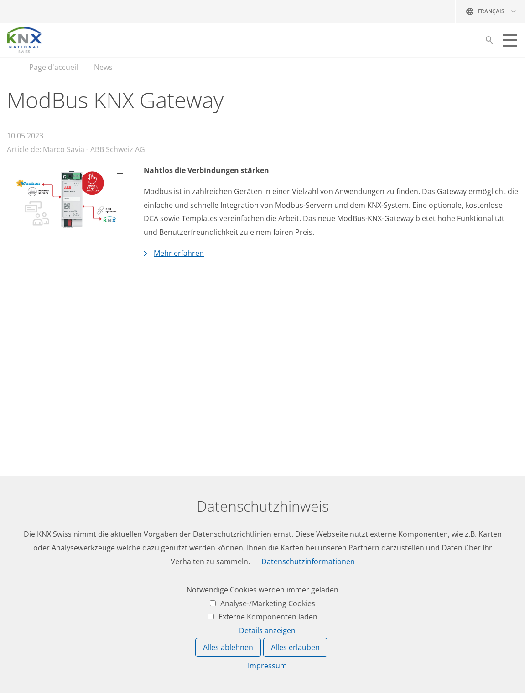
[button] (510, 40)
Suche (489, 42)
